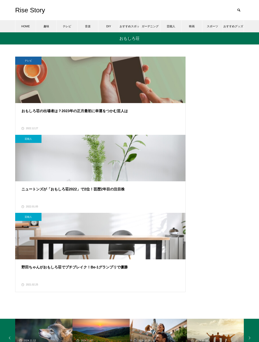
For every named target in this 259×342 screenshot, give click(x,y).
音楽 (88, 26)
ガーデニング (150, 26)
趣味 (46, 26)
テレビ (67, 26)
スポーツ (212, 26)
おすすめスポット (129, 28)
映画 (192, 26)
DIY (108, 26)
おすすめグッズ (233, 26)
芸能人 (171, 26)
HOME (25, 26)
